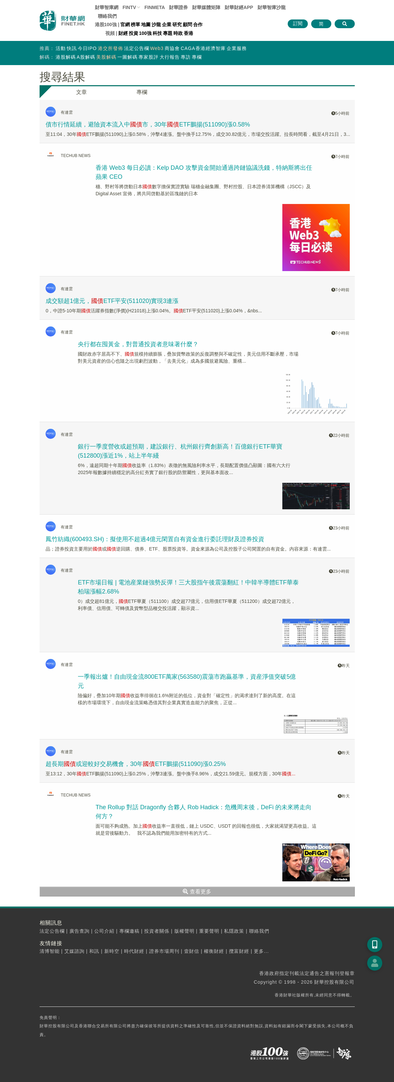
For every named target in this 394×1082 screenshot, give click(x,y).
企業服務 (237, 48)
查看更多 (197, 891)
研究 (177, 24)
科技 (157, 33)
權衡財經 (214, 951)
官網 (125, 24)
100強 (145, 33)
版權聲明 (184, 931)
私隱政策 (234, 931)
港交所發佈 (110, 48)
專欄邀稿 (129, 931)
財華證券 (178, 7)
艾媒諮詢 (74, 951)
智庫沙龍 (272, 7)
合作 (198, 24)
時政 (178, 33)
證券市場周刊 (164, 951)
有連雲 (67, 112)
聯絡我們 (107, 16)
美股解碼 (106, 57)
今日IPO (87, 48)
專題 (167, 33)
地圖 (146, 24)
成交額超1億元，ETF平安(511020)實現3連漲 (112, 301)
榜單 (135, 24)
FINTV (129, 7)
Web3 (157, 48)
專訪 (186, 57)
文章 (81, 92)
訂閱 (297, 23)
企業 (166, 24)
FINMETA (155, 7)
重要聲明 (209, 931)
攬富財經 (239, 951)
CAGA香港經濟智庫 (203, 48)
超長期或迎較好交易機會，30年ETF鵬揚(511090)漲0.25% (136, 764)
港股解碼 (66, 57)
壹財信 (191, 951)
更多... (261, 951)
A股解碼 (86, 57)
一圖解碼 (127, 57)
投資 (133, 33)
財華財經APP (239, 7)
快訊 (72, 48)
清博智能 (50, 951)
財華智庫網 (106, 7)
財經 (123, 33)
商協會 (172, 48)
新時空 (111, 951)
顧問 (187, 24)
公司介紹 (104, 931)
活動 (61, 48)
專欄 (197, 57)
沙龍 (156, 24)
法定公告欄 (136, 48)
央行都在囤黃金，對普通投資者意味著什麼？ (138, 344)
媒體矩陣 (206, 7)
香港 (188, 33)
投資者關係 (156, 931)
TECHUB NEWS (76, 155)
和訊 (94, 951)
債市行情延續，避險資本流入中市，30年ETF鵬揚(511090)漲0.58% (148, 124)
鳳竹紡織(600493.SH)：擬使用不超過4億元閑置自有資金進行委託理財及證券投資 (155, 539)
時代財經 (134, 951)
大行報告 (170, 57)
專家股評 (148, 57)
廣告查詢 (79, 931)
